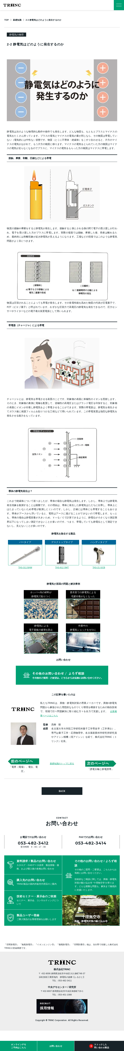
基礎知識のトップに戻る (62, 763)
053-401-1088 (65, 995)
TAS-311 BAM (25, 567)
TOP (6, 20)
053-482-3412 (33, 843)
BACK (62, 791)
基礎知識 (17, 20)
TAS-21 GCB (99, 567)
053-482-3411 (65, 980)
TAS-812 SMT (62, 567)
